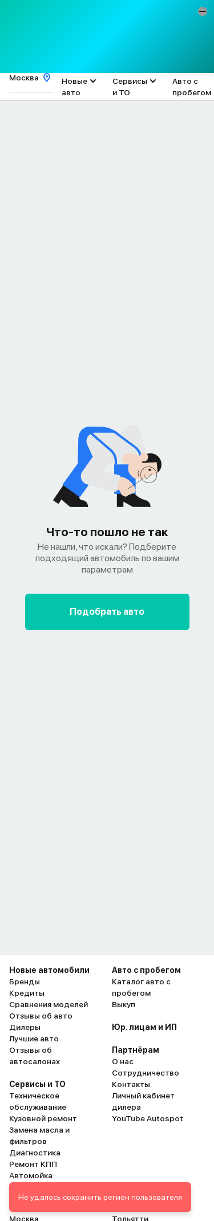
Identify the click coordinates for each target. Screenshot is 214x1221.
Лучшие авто (34, 1038)
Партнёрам (135, 1049)
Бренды (24, 981)
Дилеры (25, 1027)
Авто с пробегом (191, 86)
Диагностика (34, 1152)
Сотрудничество (145, 1072)
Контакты (131, 1084)
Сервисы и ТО (129, 86)
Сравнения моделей (48, 1004)
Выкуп (123, 1004)
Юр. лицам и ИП (144, 1027)
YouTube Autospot (147, 1118)
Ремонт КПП (33, 1164)
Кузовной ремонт (43, 1118)
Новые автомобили (49, 970)
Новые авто (74, 86)
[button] (202, 11)
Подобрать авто (107, 611)
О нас (123, 1061)
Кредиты (27, 992)
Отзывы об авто (40, 1015)
